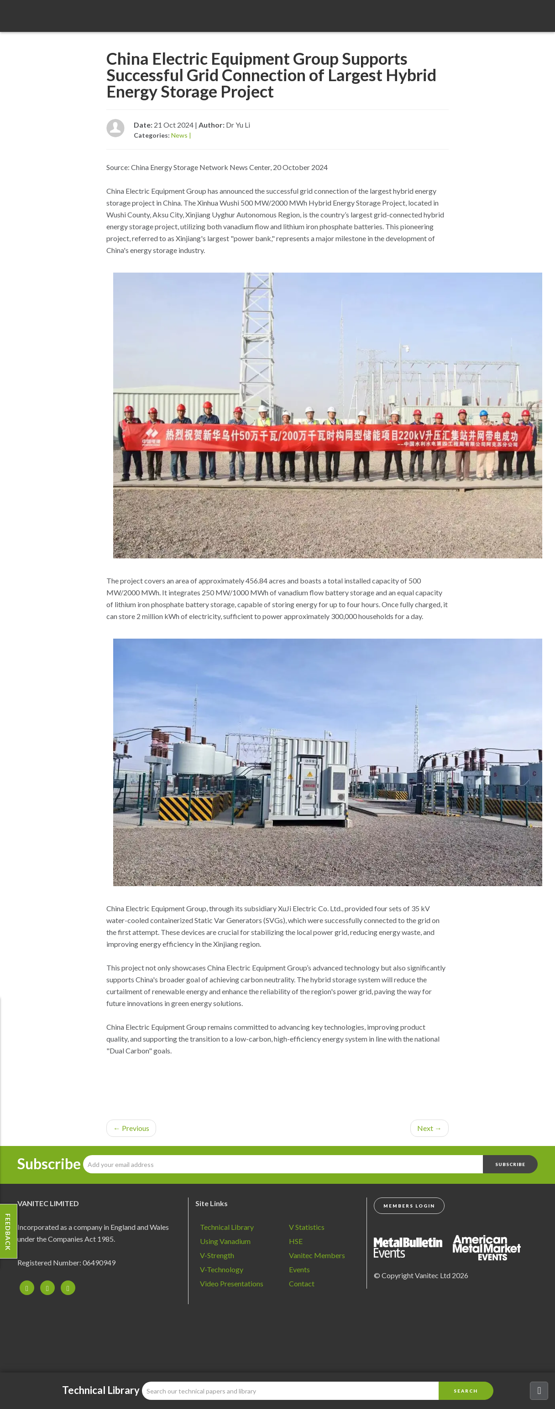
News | (181, 135)
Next (429, 1128)
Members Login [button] (409, 1205)
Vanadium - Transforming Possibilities (57, 18)
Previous (131, 1128)
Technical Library (227, 1227)
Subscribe (49, 1163)
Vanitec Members (317, 1255)
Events (299, 1269)
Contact (301, 1283)
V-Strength (217, 1255)
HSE (296, 1241)
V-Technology (221, 1269)
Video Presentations (231, 1283)
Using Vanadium (225, 1241)
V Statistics (307, 1227)
